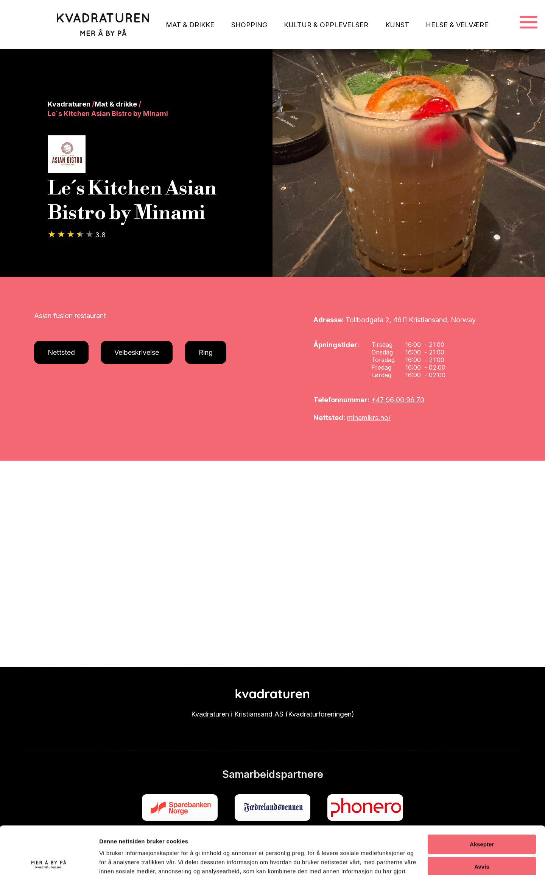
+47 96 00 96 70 (397, 400)
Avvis (481, 816)
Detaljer (109, 860)
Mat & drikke (116, 104)
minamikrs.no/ (369, 418)
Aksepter (482, 794)
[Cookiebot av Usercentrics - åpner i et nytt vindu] (49, 860)
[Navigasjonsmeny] (528, 22)
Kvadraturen (69, 104)
